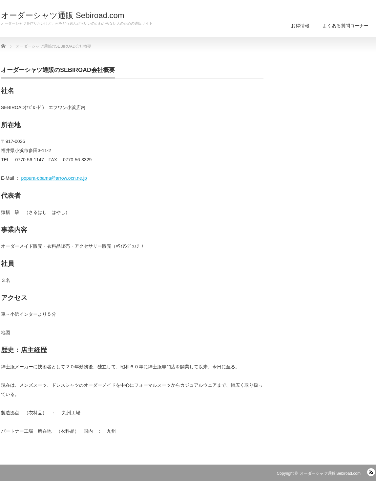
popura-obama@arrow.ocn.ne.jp (54, 178)
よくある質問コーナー (345, 25)
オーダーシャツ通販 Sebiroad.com (62, 15)
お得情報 (300, 25)
